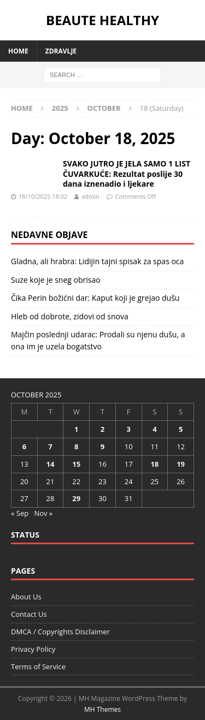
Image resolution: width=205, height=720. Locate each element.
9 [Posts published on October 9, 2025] (102, 446)
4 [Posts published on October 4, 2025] (154, 429)
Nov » (43, 513)
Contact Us (29, 614)
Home (18, 51)
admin (90, 196)
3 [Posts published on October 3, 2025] (128, 429)
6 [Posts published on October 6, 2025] (24, 446)
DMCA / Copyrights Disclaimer (60, 631)
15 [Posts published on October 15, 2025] (76, 464)
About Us (26, 597)
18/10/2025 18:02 (43, 196)
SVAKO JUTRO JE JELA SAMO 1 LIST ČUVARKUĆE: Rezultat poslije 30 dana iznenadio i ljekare (126, 173)
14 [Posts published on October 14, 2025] (50, 464)
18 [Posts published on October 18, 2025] (154, 464)
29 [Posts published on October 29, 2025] (76, 498)
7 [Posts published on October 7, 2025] (50, 446)
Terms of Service (38, 666)
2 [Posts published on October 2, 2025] (102, 429)
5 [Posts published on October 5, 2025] (181, 429)
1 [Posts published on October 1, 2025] (76, 429)
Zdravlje (61, 51)
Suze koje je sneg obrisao (56, 280)
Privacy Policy (33, 649)
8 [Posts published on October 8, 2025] (76, 446)
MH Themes (102, 709)
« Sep (19, 513)
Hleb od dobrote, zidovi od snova (69, 316)
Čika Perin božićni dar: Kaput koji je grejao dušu (95, 298)
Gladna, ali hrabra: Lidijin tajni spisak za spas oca (97, 261)
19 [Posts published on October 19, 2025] (181, 464)
